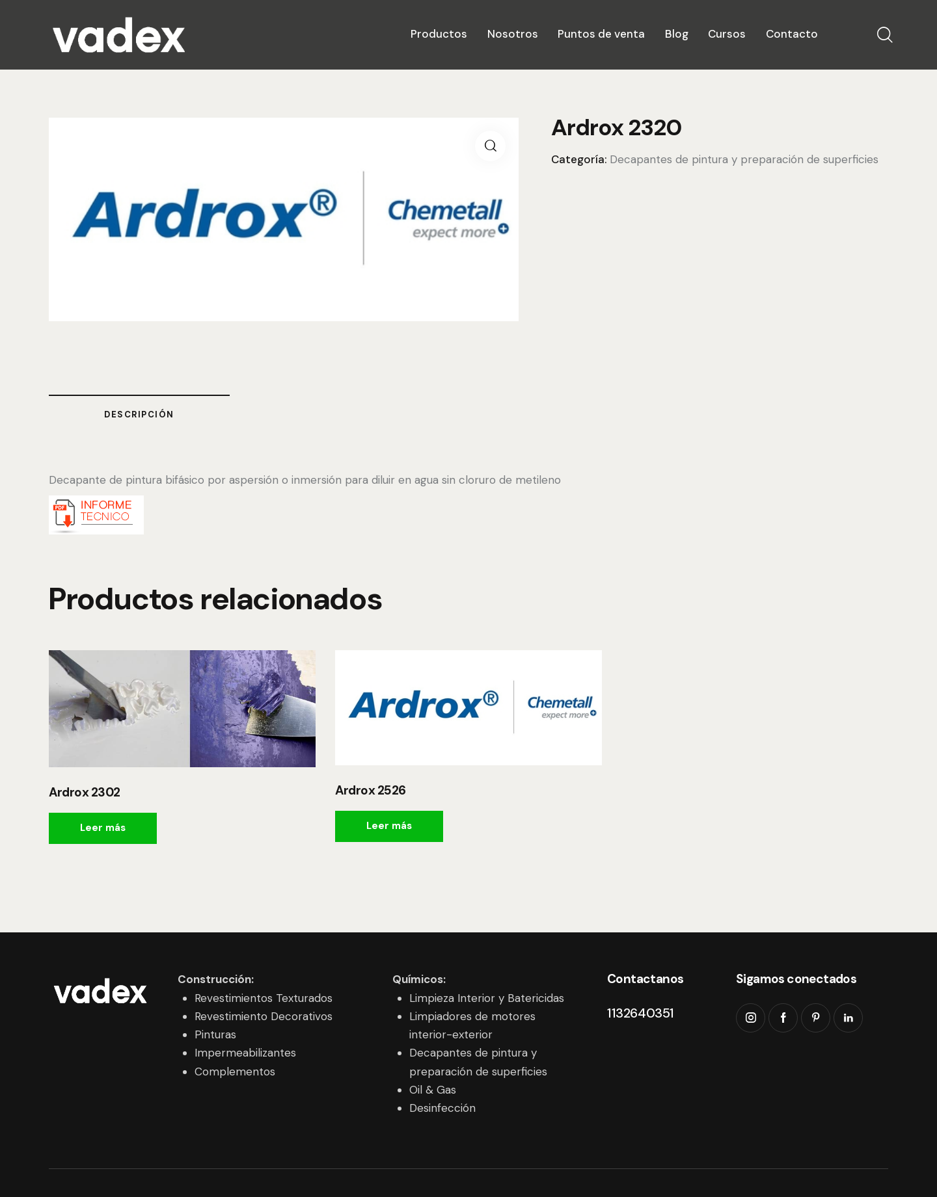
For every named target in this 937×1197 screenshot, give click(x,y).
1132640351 (640, 1013)
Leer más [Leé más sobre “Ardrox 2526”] (389, 825)
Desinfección (442, 1108)
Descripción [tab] (139, 414)
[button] (490, 146)
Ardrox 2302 (84, 792)
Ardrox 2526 (370, 790)
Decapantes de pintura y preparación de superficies (744, 159)
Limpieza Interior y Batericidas (486, 998)
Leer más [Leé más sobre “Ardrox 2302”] (103, 827)
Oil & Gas (432, 1090)
